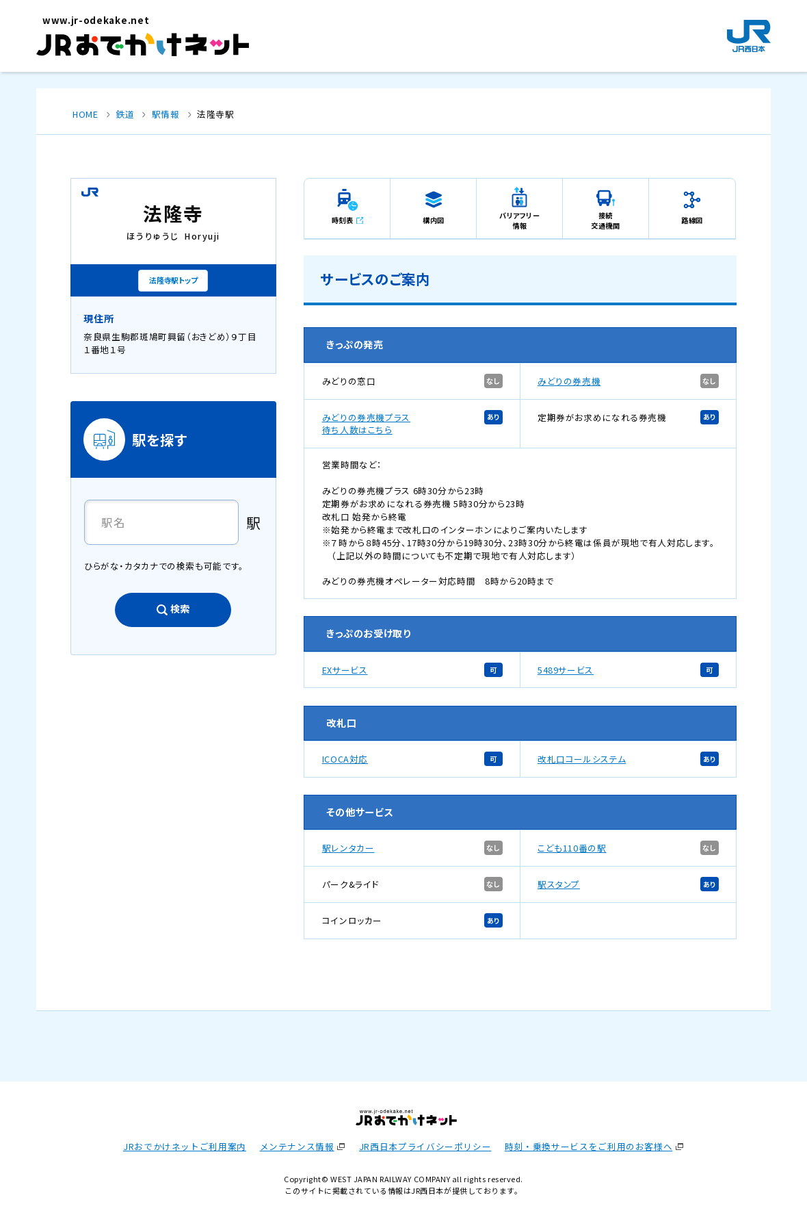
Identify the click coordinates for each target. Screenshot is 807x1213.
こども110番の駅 (572, 847)
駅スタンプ (559, 884)
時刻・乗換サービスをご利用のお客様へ (588, 1146)
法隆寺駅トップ (173, 279)
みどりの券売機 (569, 380)
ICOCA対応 (345, 758)
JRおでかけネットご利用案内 (184, 1146)
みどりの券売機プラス (366, 417)
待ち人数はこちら (357, 429)
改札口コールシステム (582, 758)
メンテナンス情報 (297, 1146)
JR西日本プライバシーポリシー (425, 1146)
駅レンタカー (348, 847)
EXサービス (345, 669)
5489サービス (566, 669)
